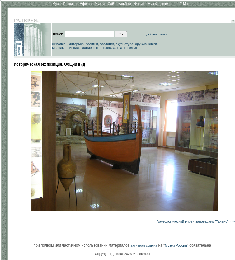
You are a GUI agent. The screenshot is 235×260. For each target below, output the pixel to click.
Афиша (86, 4)
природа (72, 47)
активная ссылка (143, 245)
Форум (139, 4)
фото (97, 47)
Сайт (111, 4)
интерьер (76, 44)
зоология (107, 44)
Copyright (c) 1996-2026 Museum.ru (122, 254)
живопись (59, 44)
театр (121, 47)
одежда (109, 47)
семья (132, 47)
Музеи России (64, 4)
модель (58, 47)
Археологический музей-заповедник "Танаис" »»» (196, 221)
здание (86, 47)
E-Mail (184, 4)
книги (152, 44)
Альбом (125, 4)
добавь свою (156, 34)
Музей (100, 4)
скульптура (125, 44)
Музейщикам (158, 4)
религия (92, 44)
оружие (141, 44)
